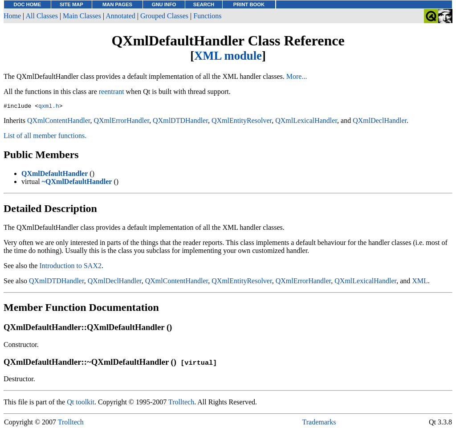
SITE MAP (71, 4)
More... (296, 76)
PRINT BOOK (249, 4)
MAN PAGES (117, 4)
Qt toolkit (80, 403)
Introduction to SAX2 (70, 267)
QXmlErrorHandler (121, 122)
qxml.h (48, 107)
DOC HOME (27, 4)
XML (420, 282)
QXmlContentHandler (58, 122)
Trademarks (319, 423)
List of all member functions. (45, 137)
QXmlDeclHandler (380, 122)
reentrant (111, 91)
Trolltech (181, 403)
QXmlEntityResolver (242, 122)
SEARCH (203, 4)
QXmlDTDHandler (180, 122)
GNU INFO (164, 4)
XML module (228, 55)
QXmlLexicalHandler (306, 122)
